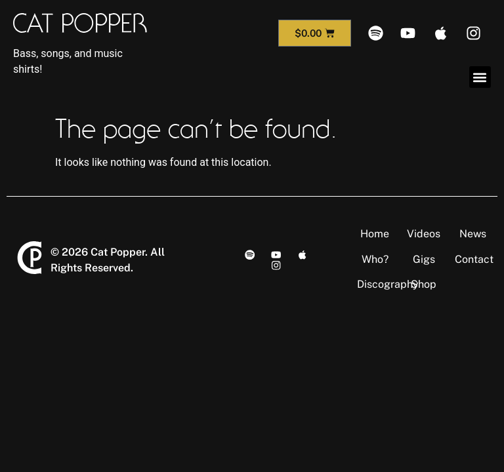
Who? (375, 259)
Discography (388, 284)
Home (374, 233)
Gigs (424, 259)
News (472, 233)
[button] (480, 77)
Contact (474, 259)
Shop (423, 284)
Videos (423, 233)
